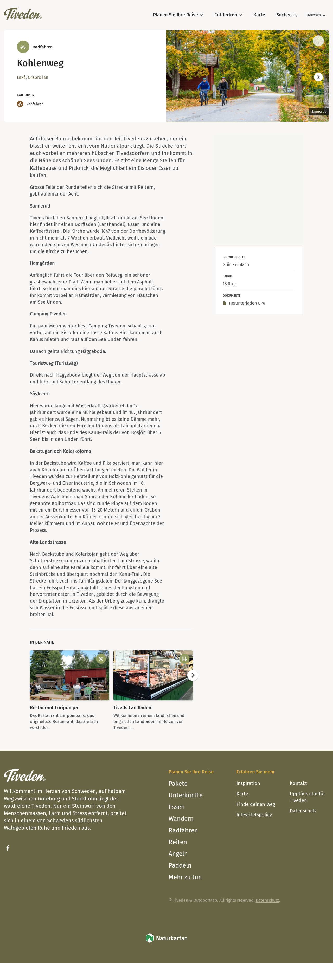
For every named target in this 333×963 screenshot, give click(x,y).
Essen (177, 807)
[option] (247, 76)
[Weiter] (318, 77)
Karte (242, 794)
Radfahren (183, 830)
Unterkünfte (186, 795)
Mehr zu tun (185, 877)
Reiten (178, 842)
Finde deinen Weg (255, 804)
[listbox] (247, 76)
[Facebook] (8, 848)
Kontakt (298, 783)
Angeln (178, 853)
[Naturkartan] (166, 941)
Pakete (178, 783)
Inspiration (248, 783)
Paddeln (180, 865)
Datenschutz (303, 811)
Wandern (181, 818)
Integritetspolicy (254, 815)
